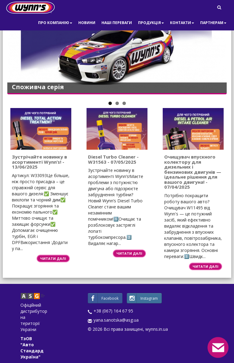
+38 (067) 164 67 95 (113, 311)
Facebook (103, 298)
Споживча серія (38, 87)
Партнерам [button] (213, 22)
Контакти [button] (182, 22)
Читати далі (53, 258)
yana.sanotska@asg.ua (116, 320)
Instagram (142, 298)
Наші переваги (116, 22)
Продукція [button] (151, 22)
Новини (86, 22)
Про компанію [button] (55, 22)
